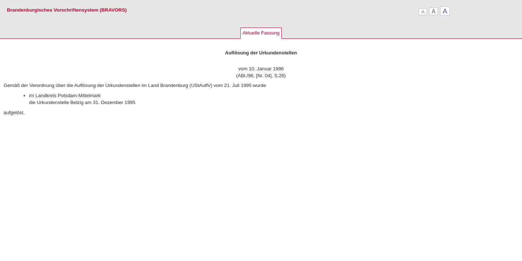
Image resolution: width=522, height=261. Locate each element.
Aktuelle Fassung (261, 33)
